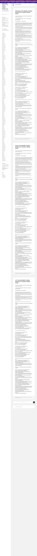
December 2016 (4, 146)
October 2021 (3, 83)
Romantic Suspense (20, 113)
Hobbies (18, 232)
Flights (24, 211)
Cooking (21, 63)
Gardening (23, 64)
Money (31, 63)
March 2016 (3, 156)
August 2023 (3, 59)
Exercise (26, 66)
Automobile (24, 81)
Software (19, 79)
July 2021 (3, 86)
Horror (20, 132)
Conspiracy (21, 65)
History (18, 66)
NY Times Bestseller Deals (22, 134)
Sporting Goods (28, 81)
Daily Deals (24, 85)
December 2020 (4, 94)
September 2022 (4, 71)
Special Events (20, 85)
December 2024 (4, 46)
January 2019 (3, 119)
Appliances (27, 77)
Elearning (25, 84)
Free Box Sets (18, 54)
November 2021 (4, 82)
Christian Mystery (29, 60)
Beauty (26, 210)
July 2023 (3, 60)
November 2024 (4, 47)
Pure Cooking (29, 64)
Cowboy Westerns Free (21, 273)
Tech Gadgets (25, 78)
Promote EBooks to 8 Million (4, 0)
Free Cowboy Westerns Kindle (25, 138)
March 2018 (3, 130)
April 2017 (3, 142)
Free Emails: (2, 2)
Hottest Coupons (21, 231)
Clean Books (23, 61)
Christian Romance (24, 60)
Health (19, 63)
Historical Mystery (20, 57)
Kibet (20, 138)
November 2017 (4, 134)
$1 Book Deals (17, 134)
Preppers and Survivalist (18, 64)
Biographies (24, 125)
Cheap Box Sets (22, 54)
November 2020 (4, 95)
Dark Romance (20, 52)
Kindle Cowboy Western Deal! (25, 397)
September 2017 (4, 136)
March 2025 (3, 43)
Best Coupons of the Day (22, 88)
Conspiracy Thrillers (27, 58)
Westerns (23, 132)
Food (18, 210)
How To (18, 126)
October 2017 (3, 135)
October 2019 (3, 109)
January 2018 (3, 132)
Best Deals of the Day (20, 74)
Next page (34, 402)
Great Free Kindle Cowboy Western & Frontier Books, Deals (22, 147)
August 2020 (3, 98)
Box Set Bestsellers (20, 53)
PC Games (29, 93)
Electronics (20, 93)
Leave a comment (27, 273)
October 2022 (3, 70)
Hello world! (7, 30)
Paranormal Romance (21, 112)
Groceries (20, 210)
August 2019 (3, 111)
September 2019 (4, 110)
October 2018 (3, 122)
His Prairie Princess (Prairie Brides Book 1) (21, 27)
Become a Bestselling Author (20, 0)
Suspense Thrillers (24, 59)
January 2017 (3, 145)
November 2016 (4, 147)
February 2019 (3, 118)
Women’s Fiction (19, 68)
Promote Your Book (20, 18)
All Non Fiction (21, 125)
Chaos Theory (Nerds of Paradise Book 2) (21, 173)
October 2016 (3, 148)
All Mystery (20, 120)
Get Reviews (34, 0)
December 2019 (4, 107)
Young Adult (28, 132)
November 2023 (4, 56)
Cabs (25, 211)
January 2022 (3, 80)
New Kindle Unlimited (26, 55)
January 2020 (3, 106)
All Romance (19, 47)
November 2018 (4, 121)
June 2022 (3, 74)
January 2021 (3, 93)
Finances (21, 92)
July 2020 (3, 99)
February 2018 (3, 131)
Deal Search (27, 150)
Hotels (21, 211)
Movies (23, 218)
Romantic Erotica (27, 51)
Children (19, 81)
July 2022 (3, 73)
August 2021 (3, 85)
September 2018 (4, 123)
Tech (19, 78)
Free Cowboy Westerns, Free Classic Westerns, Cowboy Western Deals (5, 6)
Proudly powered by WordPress (18, 406)
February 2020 (3, 105)
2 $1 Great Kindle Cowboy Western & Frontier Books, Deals (22, 281)
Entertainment (22, 232)
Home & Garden (23, 77)
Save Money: (2, 1)
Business (22, 84)
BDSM (24, 51)
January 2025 (3, 45)
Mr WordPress (3, 30)
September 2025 (4, 36)
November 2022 (4, 69)
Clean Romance (19, 61)
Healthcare (23, 210)
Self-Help (26, 64)
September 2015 (4, 160)
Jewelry (21, 81)
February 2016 (3, 157)
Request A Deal (20, 16)
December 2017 (4, 133)
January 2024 (3, 55)
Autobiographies (26, 63)
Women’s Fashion (21, 80)
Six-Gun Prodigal (17, 39)
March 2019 (3, 117)
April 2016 (3, 155)
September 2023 (4, 58)
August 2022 (3, 72)
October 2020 (3, 96)
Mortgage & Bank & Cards (25, 216)
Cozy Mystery (24, 120)
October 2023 (3, 57)
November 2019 (4, 108)
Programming (21, 66)
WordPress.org (3, 177)
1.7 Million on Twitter (28, 0)
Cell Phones (21, 78)
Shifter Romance (20, 51)
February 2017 (3, 144)
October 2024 (3, 48)
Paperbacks (26, 218)
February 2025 (3, 44)
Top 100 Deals (24, 150)
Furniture (30, 77)
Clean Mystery (27, 61)
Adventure (25, 67)
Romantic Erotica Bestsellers (23, 50)
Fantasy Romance (20, 48)
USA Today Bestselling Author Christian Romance (5, 168)
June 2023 (3, 61)
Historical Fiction (21, 67)
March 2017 (3, 143)
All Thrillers (19, 58)
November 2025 (4, 35)
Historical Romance (26, 112)
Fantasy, (18, 132)
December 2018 (4, 120)
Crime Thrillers (20, 59)
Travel (29, 63)
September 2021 (4, 84)
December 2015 (4, 159)
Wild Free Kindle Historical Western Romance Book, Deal (5, 26)
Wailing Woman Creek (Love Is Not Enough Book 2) (22, 169)
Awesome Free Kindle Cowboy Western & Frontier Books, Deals (23, 12)
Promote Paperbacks (12, 0)
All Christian (19, 60)
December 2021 (4, 81)
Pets (27, 210)
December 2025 (4, 34)
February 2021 (3, 92)
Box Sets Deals (25, 53)
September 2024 (4, 49)
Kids (30, 132)
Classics (25, 132)
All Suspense (23, 58)
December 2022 (4, 68)
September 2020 (4, 97)
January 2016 (3, 158)
